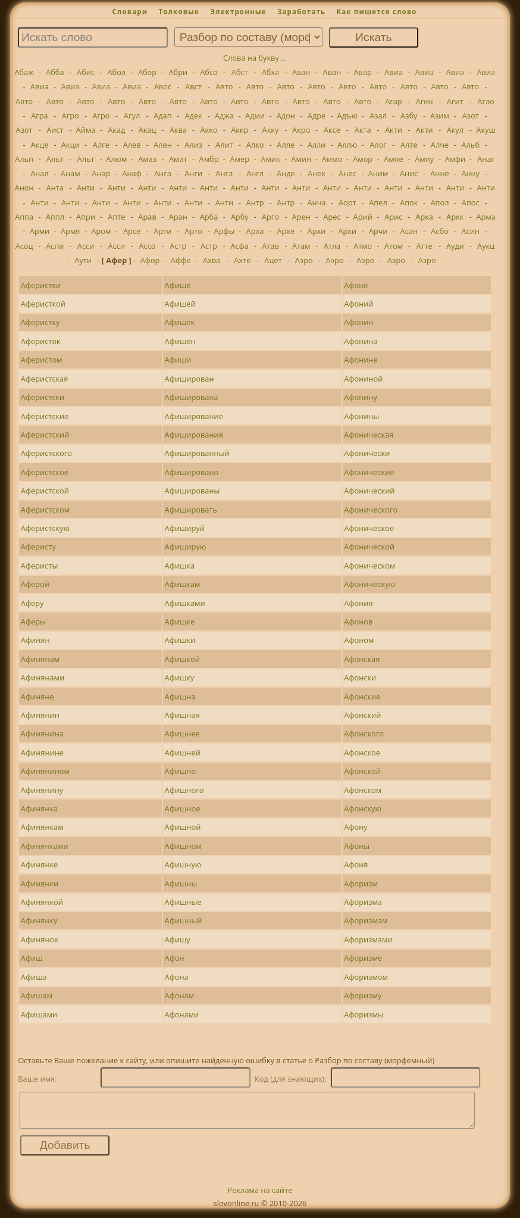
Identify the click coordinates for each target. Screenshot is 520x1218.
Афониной (363, 378)
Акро (301, 129)
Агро (70, 115)
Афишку (180, 677)
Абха (271, 72)
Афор (150, 260)
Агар (393, 101)
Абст (239, 72)
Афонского (364, 733)
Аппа (24, 216)
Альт (55, 159)
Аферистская (44, 378)
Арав (147, 216)
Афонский (362, 715)
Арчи (378, 231)
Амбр (209, 159)
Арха (255, 231)
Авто (224, 86)
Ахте (242, 260)
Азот (470, 115)
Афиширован (189, 378)
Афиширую (185, 546)
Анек (316, 173)
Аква (178, 129)
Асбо (440, 231)
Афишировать (191, 509)
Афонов (358, 621)
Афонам (180, 995)
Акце (40, 144)
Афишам (36, 995)
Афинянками (44, 846)
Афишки (180, 640)
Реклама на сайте (260, 1197)
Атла (332, 246)
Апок (409, 202)
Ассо (147, 246)
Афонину (360, 397)
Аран (178, 216)
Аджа (224, 115)
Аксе (332, 129)
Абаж (23, 72)
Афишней (183, 752)
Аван (301, 72)
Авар (362, 72)
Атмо (362, 246)
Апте (116, 216)
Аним (378, 173)
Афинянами (42, 677)
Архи (317, 231)
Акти (393, 129)
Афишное (183, 808)
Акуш (486, 129)
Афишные (183, 902)
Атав (270, 246)
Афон (174, 957)
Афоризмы (363, 1014)
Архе (286, 231)
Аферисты (39, 565)
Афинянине (42, 752)
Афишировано (192, 472)
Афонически (367, 453)
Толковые (178, 11)
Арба (209, 216)
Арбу (240, 216)
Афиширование (194, 416)
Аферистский (45, 434)
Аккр (239, 129)
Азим (439, 115)
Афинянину (42, 790)
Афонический (369, 490)
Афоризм (360, 883)
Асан (409, 231)
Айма (86, 129)
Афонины (361, 416)
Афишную (183, 864)
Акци (70, 144)
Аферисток (41, 341)
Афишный (183, 920)
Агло (485, 101)
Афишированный (197, 453)
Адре (316, 115)
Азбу (408, 115)
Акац (147, 129)
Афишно (180, 771)
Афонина (360, 341)
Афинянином (45, 771)
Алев (132, 144)
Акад (116, 129)
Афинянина (42, 733)
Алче (440, 144)
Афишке (180, 621)
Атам (301, 246)
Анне (439, 173)
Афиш (32, 957)
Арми (39, 231)
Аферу (32, 603)
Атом (393, 246)
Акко (209, 129)
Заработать (301, 11)
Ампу (424, 159)
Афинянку (39, 920)
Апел (378, 202)
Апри (85, 216)
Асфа (239, 246)
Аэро (304, 260)
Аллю (347, 144)
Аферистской (45, 490)
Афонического (370, 509)
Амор (362, 159)
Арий (362, 216)
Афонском (362, 790)
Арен (301, 216)
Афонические (369, 472)
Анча (317, 202)
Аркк (454, 216)
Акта (363, 129)
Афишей (180, 303)
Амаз (147, 159)
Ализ (193, 144)
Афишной (183, 827)
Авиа (393, 72)
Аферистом (41, 359)
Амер (239, 159)
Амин (301, 159)
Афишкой (182, 659)
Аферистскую (45, 528)
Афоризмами (368, 939)
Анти (86, 187)
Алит (224, 144)
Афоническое (369, 528)
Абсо (209, 72)
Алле (286, 144)
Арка (424, 216)
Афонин (358, 322)
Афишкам (183, 584)
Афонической (369, 546)
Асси (86, 246)
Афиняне (37, 696)
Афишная (182, 715)
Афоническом (369, 565)
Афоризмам (365, 920)
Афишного (184, 790)
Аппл (55, 216)
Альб (470, 144)
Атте (424, 246)
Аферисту (38, 546)
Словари (130, 11)
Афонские (362, 696)
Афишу (177, 939)
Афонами (182, 1014)
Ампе (393, 159)
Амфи (454, 159)
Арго (270, 216)
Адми (255, 115)
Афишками (185, 603)
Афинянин (40, 715)
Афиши (178, 359)
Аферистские (45, 416)
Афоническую (369, 584)
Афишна (180, 696)
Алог (378, 144)
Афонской (362, 771)
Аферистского (46, 453)
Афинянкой (42, 902)
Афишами (39, 1014)
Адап (163, 115)
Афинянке (39, 864)
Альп (24, 159)
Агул (132, 115)
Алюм (116, 159)
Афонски (360, 677)
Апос (471, 202)
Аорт (347, 202)
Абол (116, 72)
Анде (286, 173)
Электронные (238, 11)
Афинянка (39, 808)
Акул (455, 129)
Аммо (332, 159)
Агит (455, 101)
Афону (355, 827)
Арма (485, 216)
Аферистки (41, 285)
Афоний (358, 303)
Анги (193, 173)
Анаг (485, 159)
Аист (54, 129)
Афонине (360, 359)
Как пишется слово (376, 11)
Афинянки (39, 883)
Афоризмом (366, 977)
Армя (70, 231)
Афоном (359, 640)
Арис (393, 216)
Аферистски (42, 397)
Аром (101, 231)
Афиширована (191, 397)
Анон (24, 187)
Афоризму (362, 995)
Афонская (362, 659)
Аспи (55, 246)
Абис (86, 72)
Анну (470, 173)
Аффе (181, 260)
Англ (224, 173)
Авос (162, 86)
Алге (101, 144)
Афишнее (182, 733)
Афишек (180, 322)
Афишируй (185, 528)
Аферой (35, 584)
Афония (358, 603)
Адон (286, 115)
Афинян (35, 640)
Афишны (181, 883)
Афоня (356, 864)
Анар (101, 173)
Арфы (224, 231)
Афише (178, 285)
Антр (255, 202)
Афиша (34, 977)
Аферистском (45, 509)
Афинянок (39, 939)
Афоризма (363, 902)
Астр (178, 246)
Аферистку (40, 322)
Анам (70, 173)
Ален (163, 144)
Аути (83, 260)
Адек (193, 115)
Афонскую (362, 808)
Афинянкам (42, 827)
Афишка (180, 565)
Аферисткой (43, 303)
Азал (378, 115)
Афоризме (363, 957)
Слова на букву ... (255, 57)
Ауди (455, 246)
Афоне (356, 285)
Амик (270, 159)
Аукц (485, 246)
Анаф (131, 173)
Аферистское (44, 472)
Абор (147, 72)
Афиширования (194, 434)
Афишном (183, 846)
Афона (177, 977)
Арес (331, 216)
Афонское (362, 752)
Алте (409, 144)
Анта (55, 187)
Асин (471, 231)
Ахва (211, 260)
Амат (178, 159)
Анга (162, 173)
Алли (317, 144)
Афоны (356, 846)
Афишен (180, 341)
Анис (409, 173)
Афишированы (192, 490)
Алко (255, 144)
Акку (270, 129)
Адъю (347, 115)
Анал (39, 173)
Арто (193, 231)
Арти (162, 231)
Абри (177, 72)
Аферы (33, 621)
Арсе (131, 231)
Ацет (272, 260)
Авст (193, 86)
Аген (424, 101)
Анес (347, 173)
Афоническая (368, 434)
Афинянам (40, 659)
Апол (439, 202)
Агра (39, 115)
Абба (55, 72)
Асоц (24, 246)
